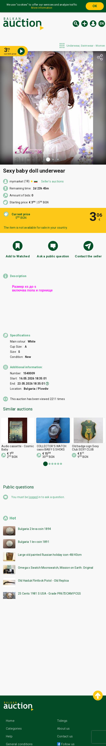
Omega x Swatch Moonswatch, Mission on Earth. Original (55, 556)
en (102, 23)
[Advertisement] (53, 633)
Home (10, 710)
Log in (93, 23)
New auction (84, 23)
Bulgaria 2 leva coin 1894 (34, 517)
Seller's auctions (52, 181)
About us (63, 717)
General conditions (19, 733)
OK (94, 6)
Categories (14, 717)
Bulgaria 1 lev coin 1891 (33, 530)
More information (41, 7)
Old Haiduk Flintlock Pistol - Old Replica (43, 569)
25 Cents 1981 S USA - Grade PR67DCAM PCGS (49, 582)
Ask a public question (53, 256)
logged (33, 486)
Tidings (62, 710)
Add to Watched (18, 256)
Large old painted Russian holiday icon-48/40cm (50, 543)
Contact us (65, 725)
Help (9, 725)
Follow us (67, 733)
